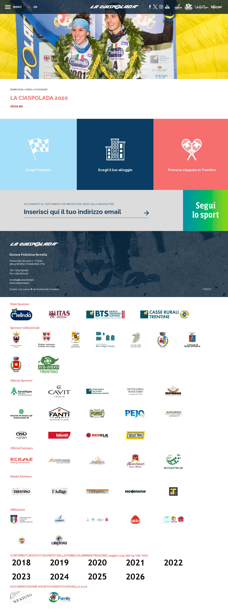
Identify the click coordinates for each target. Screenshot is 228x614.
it (28, 7)
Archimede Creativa (48, 289)
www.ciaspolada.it (19, 283)
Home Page (16, 89)
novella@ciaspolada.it (22, 279)
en (35, 7)
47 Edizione (41, 89)
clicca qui (16, 106)
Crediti (207, 289)
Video (28, 89)
